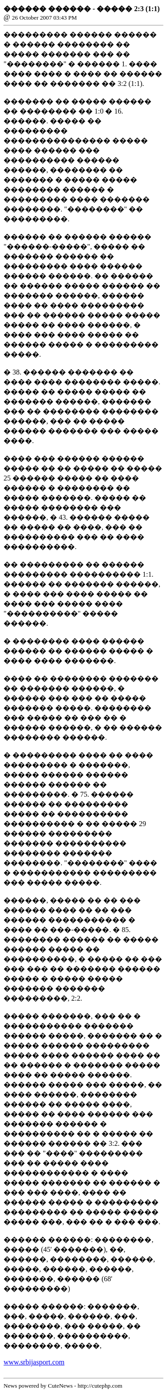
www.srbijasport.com (34, 1362)
